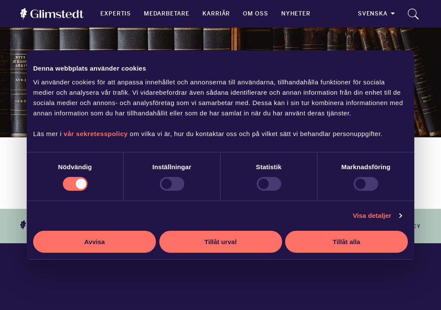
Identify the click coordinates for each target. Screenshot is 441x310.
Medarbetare (166, 13)
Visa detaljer (372, 215)
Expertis (115, 13)
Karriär (216, 13)
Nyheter (296, 13)
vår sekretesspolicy (96, 133)
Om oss (255, 13)
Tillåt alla (346, 241)
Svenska (373, 13)
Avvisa (94, 241)
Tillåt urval (221, 241)
